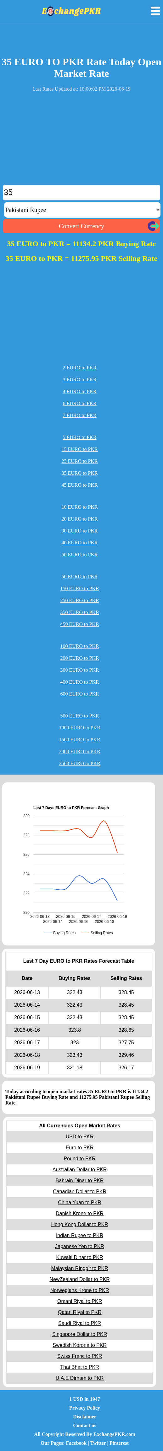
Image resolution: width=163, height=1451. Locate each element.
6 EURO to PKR (80, 403)
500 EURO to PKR (79, 715)
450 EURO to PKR (79, 624)
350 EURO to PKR (79, 612)
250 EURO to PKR (79, 600)
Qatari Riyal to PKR (80, 1312)
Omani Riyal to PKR (79, 1301)
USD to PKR (80, 1136)
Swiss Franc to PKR (79, 1356)
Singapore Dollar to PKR (79, 1334)
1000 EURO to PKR (79, 727)
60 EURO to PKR (80, 554)
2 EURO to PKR (80, 367)
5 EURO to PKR (80, 437)
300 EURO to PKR (79, 670)
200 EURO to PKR (79, 658)
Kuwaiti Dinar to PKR (79, 1257)
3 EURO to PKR (80, 379)
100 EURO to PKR (79, 646)
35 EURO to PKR (80, 473)
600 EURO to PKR (79, 693)
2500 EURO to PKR (79, 763)
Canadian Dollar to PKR (79, 1191)
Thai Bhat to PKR (79, 1367)
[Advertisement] (81, 141)
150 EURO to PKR (79, 588)
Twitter (98, 1443)
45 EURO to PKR (80, 485)
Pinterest (119, 1443)
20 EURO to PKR (80, 519)
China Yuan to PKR (79, 1202)
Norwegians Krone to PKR (79, 1290)
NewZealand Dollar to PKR (79, 1279)
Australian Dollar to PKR (80, 1169)
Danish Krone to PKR (80, 1213)
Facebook (76, 1443)
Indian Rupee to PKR (79, 1235)
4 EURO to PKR (80, 391)
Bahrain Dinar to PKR (80, 1180)
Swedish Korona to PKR (80, 1345)
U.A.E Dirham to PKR (80, 1378)
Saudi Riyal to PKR (79, 1323)
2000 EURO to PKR (79, 751)
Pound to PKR (79, 1158)
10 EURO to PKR (80, 507)
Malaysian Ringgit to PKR (79, 1268)
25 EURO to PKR (80, 461)
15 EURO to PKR (80, 449)
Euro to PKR (80, 1147)
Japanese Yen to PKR (79, 1246)
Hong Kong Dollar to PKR (79, 1224)
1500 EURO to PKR (79, 739)
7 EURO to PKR (80, 415)
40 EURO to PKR (80, 542)
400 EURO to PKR (79, 682)
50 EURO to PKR (80, 576)
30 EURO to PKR (80, 530)
